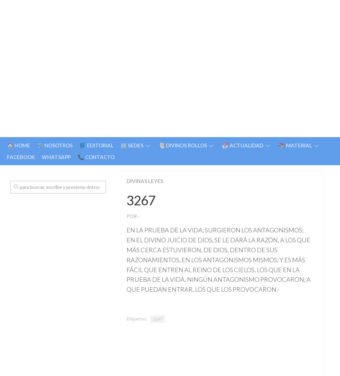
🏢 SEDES (131, 145)
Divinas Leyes (146, 181)
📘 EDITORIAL (96, 145)
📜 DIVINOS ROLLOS (182, 145)
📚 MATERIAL (295, 145)
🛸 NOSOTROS (55, 145)
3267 (157, 319)
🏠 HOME (18, 145)
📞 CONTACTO (96, 157)
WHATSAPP (56, 157)
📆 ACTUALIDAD (242, 145)
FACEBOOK (21, 157)
